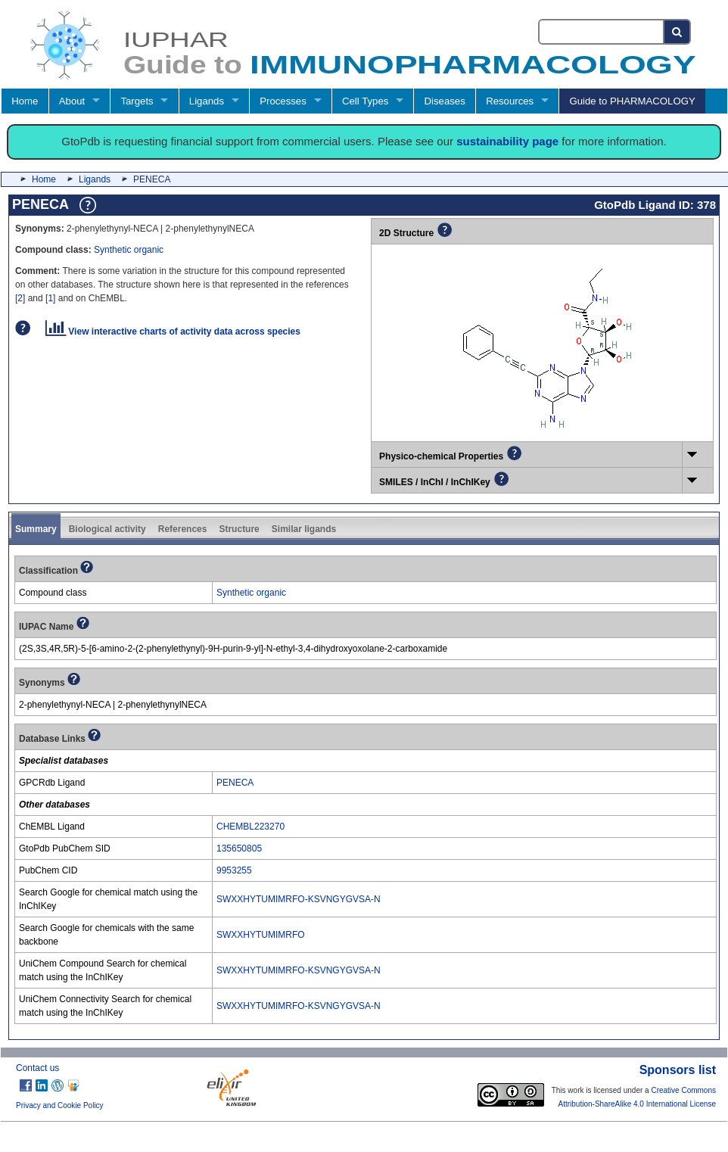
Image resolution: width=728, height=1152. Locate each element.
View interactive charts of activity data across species (172, 331)
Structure (239, 529)
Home (24, 101)
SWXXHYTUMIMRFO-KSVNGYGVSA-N (298, 899)
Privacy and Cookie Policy (60, 1105)
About (72, 101)
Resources (510, 101)
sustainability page (507, 141)
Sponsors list (677, 1069)
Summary (36, 529)
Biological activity (107, 529)
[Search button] (677, 32)
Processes (283, 101)
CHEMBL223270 (250, 826)
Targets (136, 101)
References (182, 529)
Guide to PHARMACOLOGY (632, 101)
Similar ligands (304, 529)
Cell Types (365, 101)
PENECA (235, 782)
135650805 (239, 848)
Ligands (206, 101)
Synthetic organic (128, 249)
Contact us (37, 1068)
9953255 (234, 870)
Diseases (445, 101)
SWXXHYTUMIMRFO (260, 934)
